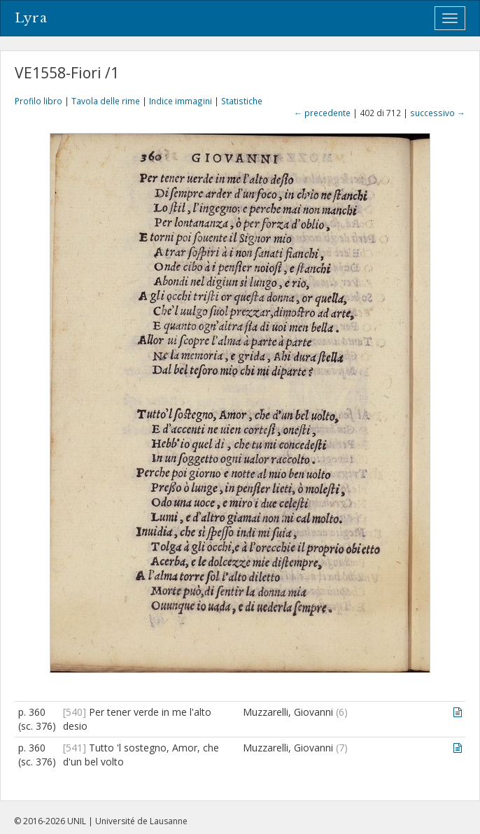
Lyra (31, 18)
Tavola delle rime (105, 100)
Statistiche (241, 100)
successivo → (437, 112)
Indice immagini (180, 100)
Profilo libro (38, 100)
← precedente (322, 112)
